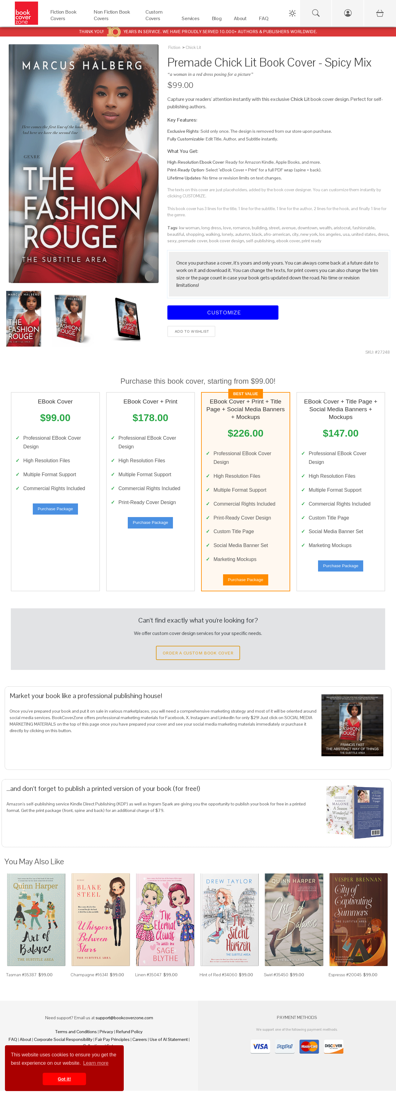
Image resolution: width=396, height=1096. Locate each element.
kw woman (189, 228)
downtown (307, 228)
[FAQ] (263, 20)
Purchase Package (55, 511)
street (274, 228)
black (257, 234)
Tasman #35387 (21, 980)
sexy (172, 241)
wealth (325, 228)
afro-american (277, 234)
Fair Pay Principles (112, 1044)
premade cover (193, 241)
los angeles (330, 234)
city (295, 234)
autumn (242, 234)
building (259, 228)
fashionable (363, 228)
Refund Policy (129, 1037)
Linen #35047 (148, 980)
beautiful (175, 234)
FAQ (13, 1044)
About (25, 1044)
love (227, 228)
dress (383, 234)
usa (346, 234)
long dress (211, 228)
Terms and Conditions (76, 1037)
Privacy (106, 1037)
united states (363, 234)
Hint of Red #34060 (218, 980)
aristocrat (342, 228)
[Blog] (217, 20)
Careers (139, 1044)
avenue (289, 228)
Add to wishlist (191, 331)
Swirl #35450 (276, 980)
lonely (227, 234)
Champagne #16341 (89, 980)
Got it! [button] (64, 1079)
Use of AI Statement (169, 1044)
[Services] (190, 20)
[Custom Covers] (157, 20)
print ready (311, 241)
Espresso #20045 (345, 980)
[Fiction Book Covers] (66, 20)
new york (308, 234)
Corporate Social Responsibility (63, 1044)
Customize (223, 312)
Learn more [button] (96, 1063)
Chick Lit (193, 47)
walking (213, 234)
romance (241, 228)
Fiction (174, 47)
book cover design (226, 241)
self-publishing (260, 241)
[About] (240, 20)
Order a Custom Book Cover (198, 658)
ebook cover (288, 241)
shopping (195, 234)
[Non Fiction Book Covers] (113, 20)
